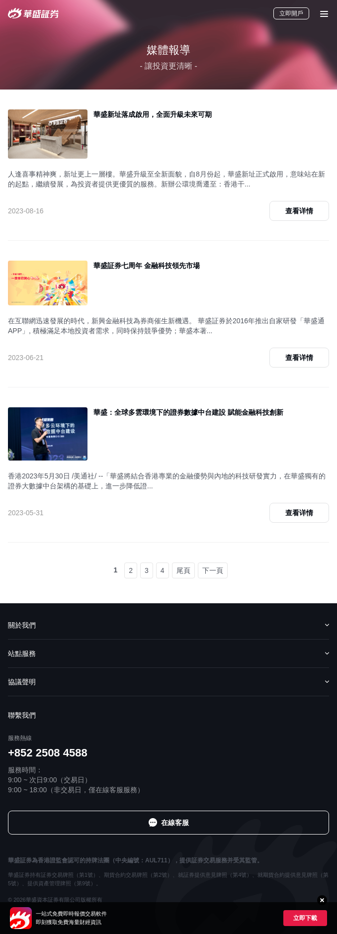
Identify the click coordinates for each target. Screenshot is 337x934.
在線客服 (175, 823)
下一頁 (212, 570)
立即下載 (305, 918)
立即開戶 (291, 13)
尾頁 (183, 570)
